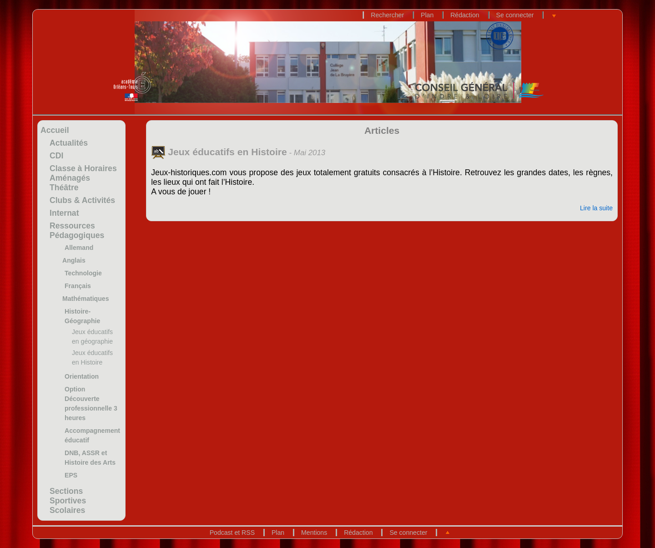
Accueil (54, 130)
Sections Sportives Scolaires (68, 501)
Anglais (74, 260)
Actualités (69, 142)
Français (78, 285)
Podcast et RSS (232, 532)
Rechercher (387, 15)
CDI (56, 155)
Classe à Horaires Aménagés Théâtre (83, 178)
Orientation (82, 376)
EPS (71, 475)
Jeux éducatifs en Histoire (219, 152)
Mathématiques (85, 298)
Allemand (79, 247)
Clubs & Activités (82, 200)
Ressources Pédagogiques (77, 230)
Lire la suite (596, 208)
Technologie (83, 273)
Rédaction (464, 15)
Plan (427, 15)
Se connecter (515, 15)
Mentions (314, 532)
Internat (64, 213)
